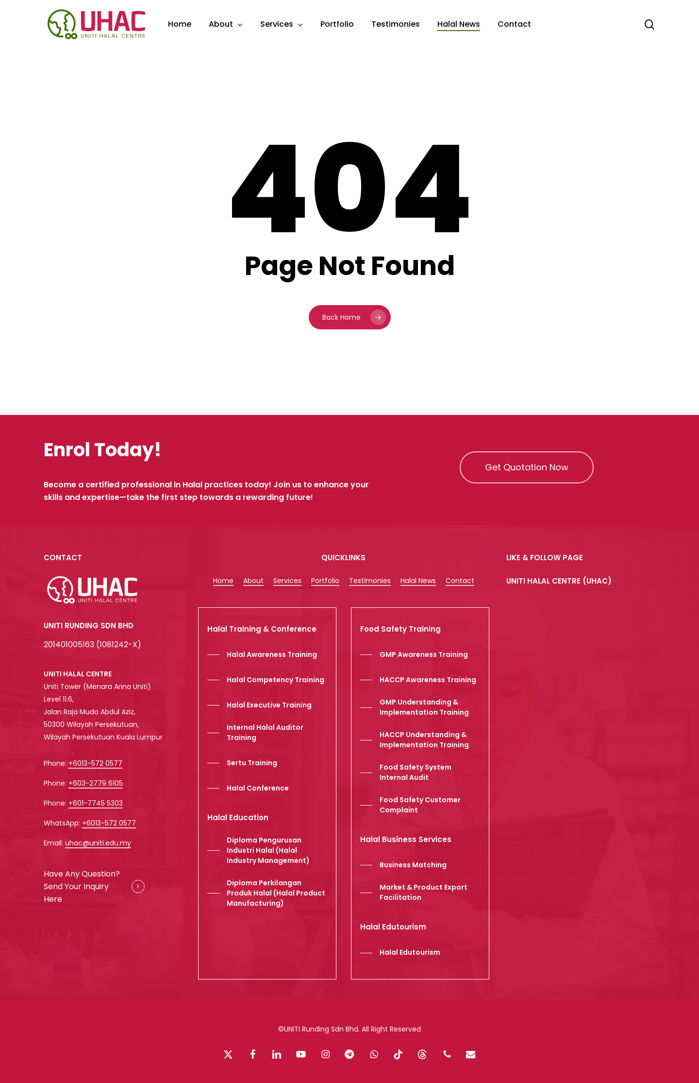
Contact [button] (460, 580)
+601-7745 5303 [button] (95, 803)
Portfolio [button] (325, 580)
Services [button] (287, 580)
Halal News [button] (418, 580)
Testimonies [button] (370, 580)
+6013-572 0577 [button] (95, 763)
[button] (527, 467)
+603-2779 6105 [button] (95, 783)
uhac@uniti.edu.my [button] (98, 843)
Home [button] (223, 580)
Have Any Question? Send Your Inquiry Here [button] (82, 886)
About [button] (253, 580)
